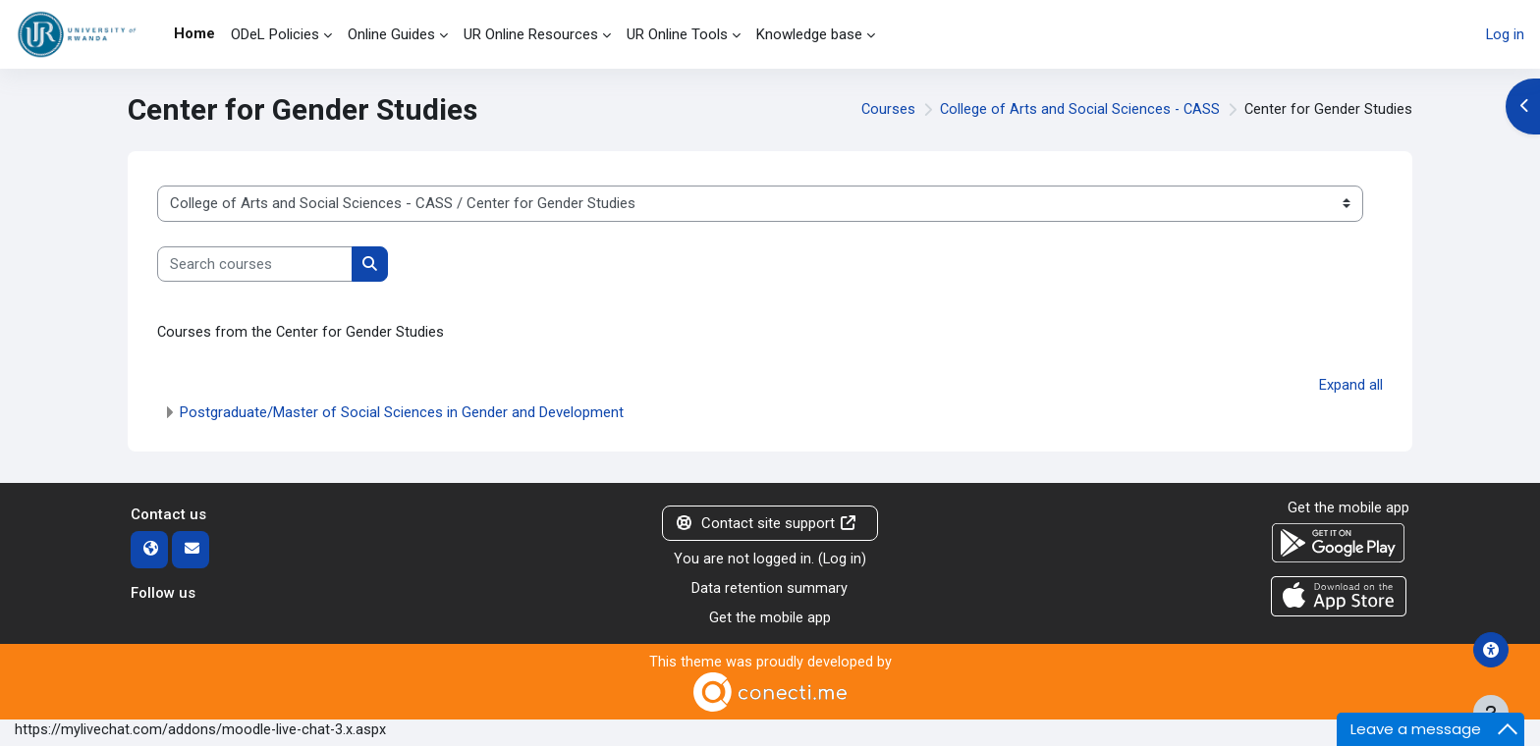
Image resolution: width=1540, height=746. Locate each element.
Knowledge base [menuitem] (809, 34)
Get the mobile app (770, 621)
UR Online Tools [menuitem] (677, 34)
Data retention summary (769, 591)
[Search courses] (255, 264)
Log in (1504, 34)
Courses (883, 110)
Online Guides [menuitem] (391, 34)
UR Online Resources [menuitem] (531, 34)
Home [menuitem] (194, 33)
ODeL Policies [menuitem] (275, 34)
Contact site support (766, 524)
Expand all (1351, 387)
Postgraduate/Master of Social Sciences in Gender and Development (402, 413)
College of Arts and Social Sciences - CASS (1077, 110)
